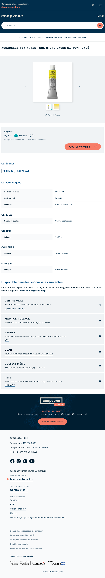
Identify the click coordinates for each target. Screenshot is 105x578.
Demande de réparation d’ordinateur (26, 531)
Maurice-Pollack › (21, 479)
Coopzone (23, 37)
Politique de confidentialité (22, 535)
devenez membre (10, 6)
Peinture (39, 37)
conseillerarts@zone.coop (33, 290)
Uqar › (13, 513)
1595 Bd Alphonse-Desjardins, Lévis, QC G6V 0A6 (29, 353)
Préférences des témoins (26, 548)
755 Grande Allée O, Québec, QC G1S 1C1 (25, 367)
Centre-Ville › (19, 490)
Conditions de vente (19, 544)
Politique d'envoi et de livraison (24, 539)
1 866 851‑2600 (40, 447)
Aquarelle (23, 170)
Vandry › (14, 500)
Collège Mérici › (18, 508)
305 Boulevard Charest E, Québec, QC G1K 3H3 (28, 304)
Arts (31, 37)
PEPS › (13, 504)
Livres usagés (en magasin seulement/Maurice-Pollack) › (37, 517)
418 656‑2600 (29, 443)
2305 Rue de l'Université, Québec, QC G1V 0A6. (28, 322)
